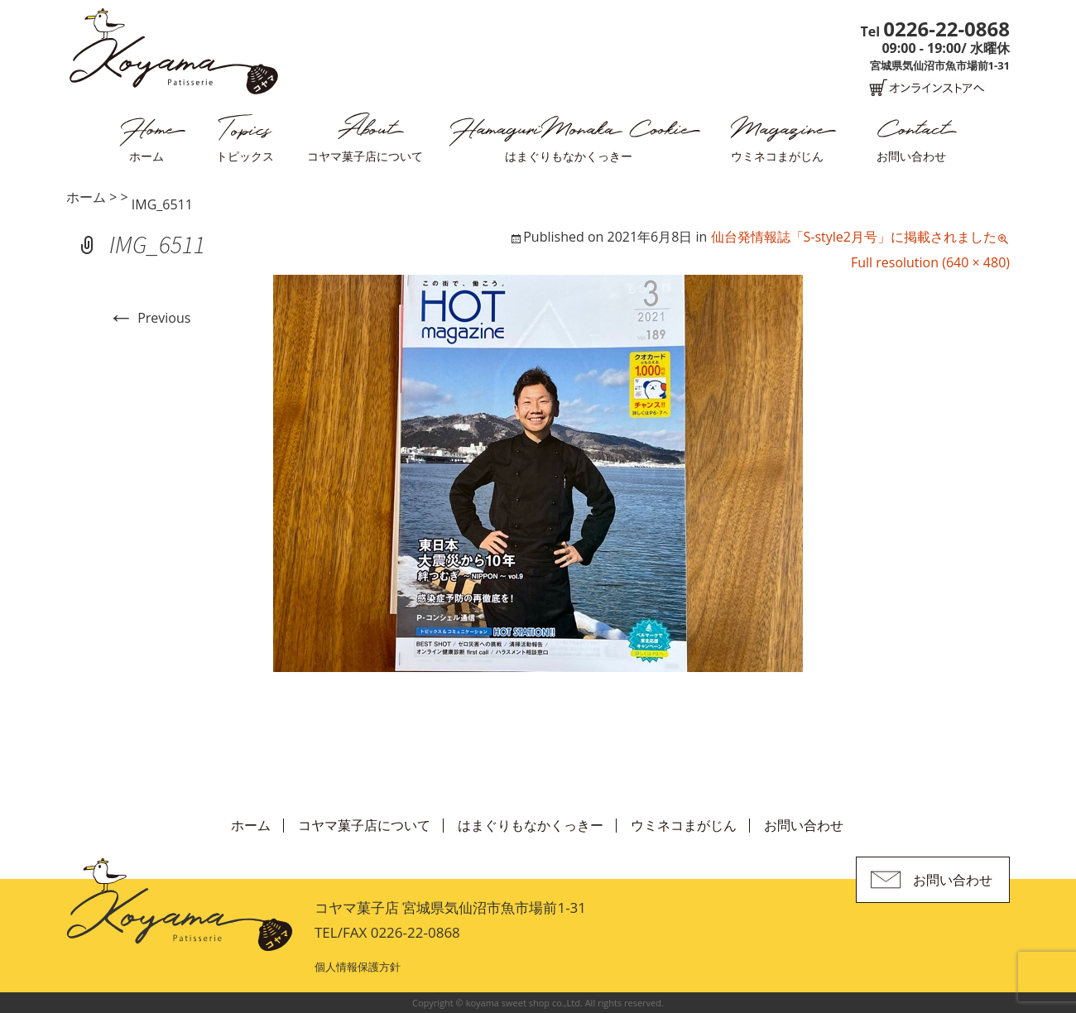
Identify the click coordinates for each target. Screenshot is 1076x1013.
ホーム (146, 156)
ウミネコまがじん (777, 156)
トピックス (245, 156)
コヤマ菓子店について (365, 156)
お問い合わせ (911, 156)
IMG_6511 (162, 204)
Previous (149, 318)
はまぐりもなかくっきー (568, 156)
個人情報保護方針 (358, 966)
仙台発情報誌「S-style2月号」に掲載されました (854, 237)
